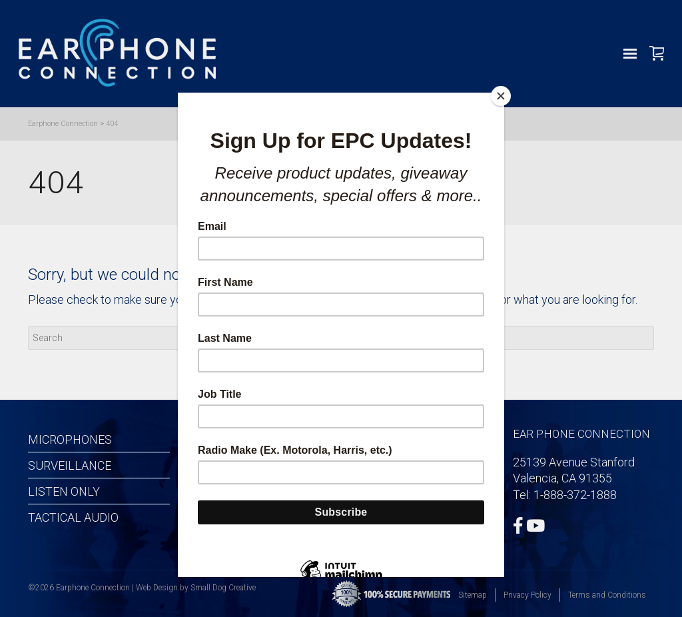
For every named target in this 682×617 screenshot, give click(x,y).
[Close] (501, 96)
